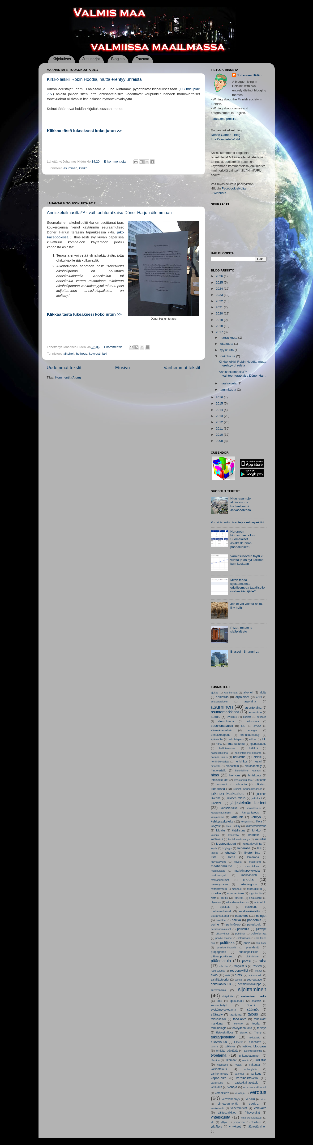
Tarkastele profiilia (223, 119)
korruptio (253, 835)
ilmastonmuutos (243, 780)
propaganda (218, 952)
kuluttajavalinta (252, 843)
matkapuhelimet (220, 879)
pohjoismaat (258, 933)
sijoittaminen (252, 989)
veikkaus (216, 1087)
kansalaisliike (229, 808)
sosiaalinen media (253, 996)
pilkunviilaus (222, 933)
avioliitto (232, 717)
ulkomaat (230, 1060)
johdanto (241, 784)
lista (214, 857)
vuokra (254, 1103)
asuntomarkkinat (225, 712)
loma (231, 857)
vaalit (238, 1064)
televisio (238, 1023)
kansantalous (250, 812)
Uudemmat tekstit (64, 367)
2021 (220, 307)
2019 (220, 320)
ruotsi (239, 975)
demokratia (226, 721)
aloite (263, 692)
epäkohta (217, 739)
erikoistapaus (236, 739)
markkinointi (249, 875)
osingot (261, 915)
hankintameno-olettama (248, 752)
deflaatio (261, 716)
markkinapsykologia (247, 870)
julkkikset (257, 798)
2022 (220, 301)
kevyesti (95, 353)
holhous (81, 353)
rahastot (223, 966)
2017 (220, 332)
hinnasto (216, 766)
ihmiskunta (254, 775)
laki (104, 353)
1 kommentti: (113, 347)
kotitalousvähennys (239, 839)
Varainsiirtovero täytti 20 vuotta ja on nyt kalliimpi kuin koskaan (247, 559)
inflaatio (261, 780)
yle (212, 1122)
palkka (236, 920)
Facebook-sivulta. (234, 188)
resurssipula (218, 970)
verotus (258, 1092)
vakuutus (255, 1064)
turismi (215, 1046)
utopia (245, 1060)
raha (262, 961)
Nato (213, 897)
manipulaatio (218, 870)
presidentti (252, 947)
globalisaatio (258, 743)
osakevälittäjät (220, 915)
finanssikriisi (236, 743)
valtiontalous (219, 1069)
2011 (220, 428)
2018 (220, 326)
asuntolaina (253, 707)
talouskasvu (218, 1019)
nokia (224, 898)
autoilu (215, 717)
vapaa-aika (219, 1078)
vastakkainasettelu (246, 1082)
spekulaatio (237, 1001)
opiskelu (225, 906)
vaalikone (222, 1064)
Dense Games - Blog (225, 135)
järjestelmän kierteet (248, 803)
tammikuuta (228, 389)
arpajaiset (242, 697)
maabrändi (255, 861)
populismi (261, 943)
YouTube (256, 1122)
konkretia (233, 835)
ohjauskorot (255, 897)
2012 (220, 422)
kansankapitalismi (221, 812)
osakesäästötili (249, 911)
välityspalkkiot (227, 1112)
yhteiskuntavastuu (251, 1117)
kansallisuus (254, 808)
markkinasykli (218, 875)
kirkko (83, 168)
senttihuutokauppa (249, 984)
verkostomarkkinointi (254, 1087)
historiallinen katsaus (248, 770)
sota (219, 1001)
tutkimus (230, 1046)
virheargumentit (228, 1103)
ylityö (224, 1122)
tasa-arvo (239, 1019)
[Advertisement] (123, 188)
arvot (259, 697)
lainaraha (244, 848)
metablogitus (248, 884)
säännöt (252, 1009)
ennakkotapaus (220, 734)
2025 (220, 282)
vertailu (250, 1099)
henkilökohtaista (220, 761)
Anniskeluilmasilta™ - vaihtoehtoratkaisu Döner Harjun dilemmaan (109, 212)
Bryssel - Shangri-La (244, 651)
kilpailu (220, 830)
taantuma (236, 1014)
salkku (238, 979)
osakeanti (251, 906)
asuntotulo (255, 712)
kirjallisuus (238, 830)
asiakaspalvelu (219, 701)
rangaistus (240, 966)
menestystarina (219, 884)
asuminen (70, 168)
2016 (220, 397)
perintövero (233, 924)
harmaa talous (219, 757)
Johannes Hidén (249, 75)
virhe (263, 1099)
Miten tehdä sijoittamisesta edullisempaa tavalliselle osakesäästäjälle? (247, 585)
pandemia (254, 920)
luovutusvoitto (219, 861)
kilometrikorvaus (256, 826)
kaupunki (237, 817)
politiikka (227, 942)
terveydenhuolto (242, 1028)
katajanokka (218, 817)
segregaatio (254, 979)
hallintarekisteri (227, 748)
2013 (220, 416)
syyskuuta (227, 350)
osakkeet (241, 915)
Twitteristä (219, 193)
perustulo (243, 929)
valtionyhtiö (250, 1069)
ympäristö (239, 1122)
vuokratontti (217, 1108)
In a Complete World (225, 139)
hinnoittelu (232, 766)
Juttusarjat (91, 59)
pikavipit (261, 929)
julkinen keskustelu (228, 793)
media (248, 879)
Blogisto (118, 59)
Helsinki (256, 757)
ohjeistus (216, 902)
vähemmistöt (239, 1108)
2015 (220, 403)
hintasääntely (253, 766)
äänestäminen (257, 1126)
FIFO (219, 743)
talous (253, 1014)
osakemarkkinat (221, 911)
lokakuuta (227, 343)
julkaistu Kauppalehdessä (247, 789)
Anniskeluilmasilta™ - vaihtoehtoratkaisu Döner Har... (242, 373)
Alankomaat (230, 692)
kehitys (256, 817)
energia (252, 730)
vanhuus (239, 1073)
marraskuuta (229, 337)
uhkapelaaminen (249, 1055)
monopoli (237, 888)
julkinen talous (236, 798)
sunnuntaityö (219, 1005)
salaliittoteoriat (220, 979)
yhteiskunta (220, 1117)
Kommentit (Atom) (68, 377)
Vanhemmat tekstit (181, 367)
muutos (216, 893)
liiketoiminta (252, 852)
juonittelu (217, 803)
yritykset (235, 1126)
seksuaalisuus (221, 984)
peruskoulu (254, 924)
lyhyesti (238, 861)
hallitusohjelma (219, 752)
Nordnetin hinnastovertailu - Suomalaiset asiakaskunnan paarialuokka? (242, 539)
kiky (238, 826)
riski (227, 975)
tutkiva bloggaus (254, 1046)
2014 (220, 410)
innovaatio (222, 784)
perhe (215, 924)
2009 (220, 441)
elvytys (257, 725)
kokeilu (215, 835)
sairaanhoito (255, 975)
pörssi (246, 961)
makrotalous (252, 866)
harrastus (239, 757)
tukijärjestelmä (223, 1037)
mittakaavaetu (219, 888)
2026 (220, 276)
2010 (220, 434)
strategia (256, 1000)
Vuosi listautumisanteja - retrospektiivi (237, 522)
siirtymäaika (218, 990)
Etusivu (122, 367)
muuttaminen (235, 893)
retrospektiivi (239, 970)
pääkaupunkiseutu (222, 956)
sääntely (217, 1014)
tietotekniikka (224, 1032)
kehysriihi (246, 821)
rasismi (257, 966)
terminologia (219, 1028)
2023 (220, 295)
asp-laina (250, 701)
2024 (220, 288)
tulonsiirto (255, 1042)
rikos (214, 975)
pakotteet (221, 920)
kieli (228, 826)
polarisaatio (243, 938)
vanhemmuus (219, 1073)
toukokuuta (228, 356)
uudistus (260, 1060)
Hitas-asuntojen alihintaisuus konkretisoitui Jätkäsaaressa (241, 504)
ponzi (247, 943)
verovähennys (231, 1099)
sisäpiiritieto (228, 996)
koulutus (260, 839)
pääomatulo (221, 961)
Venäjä (232, 1087)
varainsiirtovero (247, 1078)
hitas (215, 775)
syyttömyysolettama (223, 1009)
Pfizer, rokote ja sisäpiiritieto (241, 629)
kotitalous (217, 839)
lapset (214, 852)
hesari (258, 761)
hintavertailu (218, 770)
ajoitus (214, 692)
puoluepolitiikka (248, 952)
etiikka (253, 739)
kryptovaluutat (226, 843)
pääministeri (252, 956)
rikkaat (258, 970)
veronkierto (222, 1093)
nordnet (238, 898)
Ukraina (215, 1060)
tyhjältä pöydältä (226, 1050)
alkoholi (69, 353)
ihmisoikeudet (219, 780)
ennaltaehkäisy (250, 734)
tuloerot (238, 1042)
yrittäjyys (216, 1126)
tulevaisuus (219, 1042)
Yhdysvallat (252, 1112)
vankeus (256, 1073)
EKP (243, 725)
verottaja (239, 1093)
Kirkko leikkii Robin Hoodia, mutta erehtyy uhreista (94, 79)
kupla (214, 848)
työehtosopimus (253, 1050)
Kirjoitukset (62, 59)
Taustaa (142, 59)
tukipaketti (254, 1037)
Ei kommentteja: (116, 161)
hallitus (253, 748)
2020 (220, 313)
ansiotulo (222, 697)
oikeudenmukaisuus (237, 902)
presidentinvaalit (227, 947)
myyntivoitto (255, 893)
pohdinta (240, 933)
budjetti (247, 716)
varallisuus (217, 1082)
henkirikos (241, 761)
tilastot (243, 1032)
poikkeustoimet (223, 938)
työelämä (219, 1055)
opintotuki (260, 902)
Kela (259, 821)
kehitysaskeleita (222, 821)
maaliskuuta (229, 383)
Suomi (251, 1005)
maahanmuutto (221, 866)
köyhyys (227, 848)
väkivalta (260, 1108)
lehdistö (230, 852)
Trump (258, 1032)
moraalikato (254, 889)
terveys (261, 1028)
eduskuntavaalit (222, 725)
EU (264, 739)
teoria (255, 1023)
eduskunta (253, 721)
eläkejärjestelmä (221, 730)
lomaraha (253, 857)
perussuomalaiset (221, 929)
